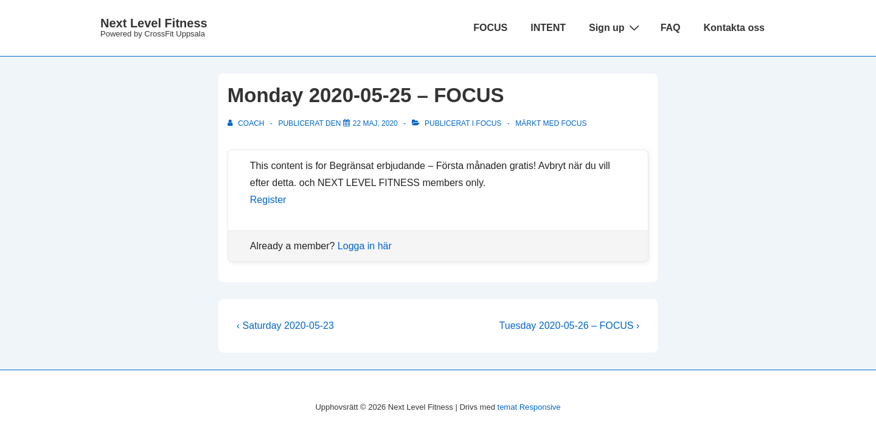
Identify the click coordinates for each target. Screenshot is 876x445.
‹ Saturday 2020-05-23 (285, 325)
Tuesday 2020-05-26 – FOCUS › (569, 325)
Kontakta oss (734, 27)
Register (268, 200)
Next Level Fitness (153, 23)
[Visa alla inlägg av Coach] (247, 123)
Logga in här (365, 246)
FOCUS (490, 27)
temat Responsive (529, 407)
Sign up (615, 27)
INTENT (548, 27)
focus (573, 123)
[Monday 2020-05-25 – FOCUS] (375, 123)
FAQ (671, 27)
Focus (488, 123)
